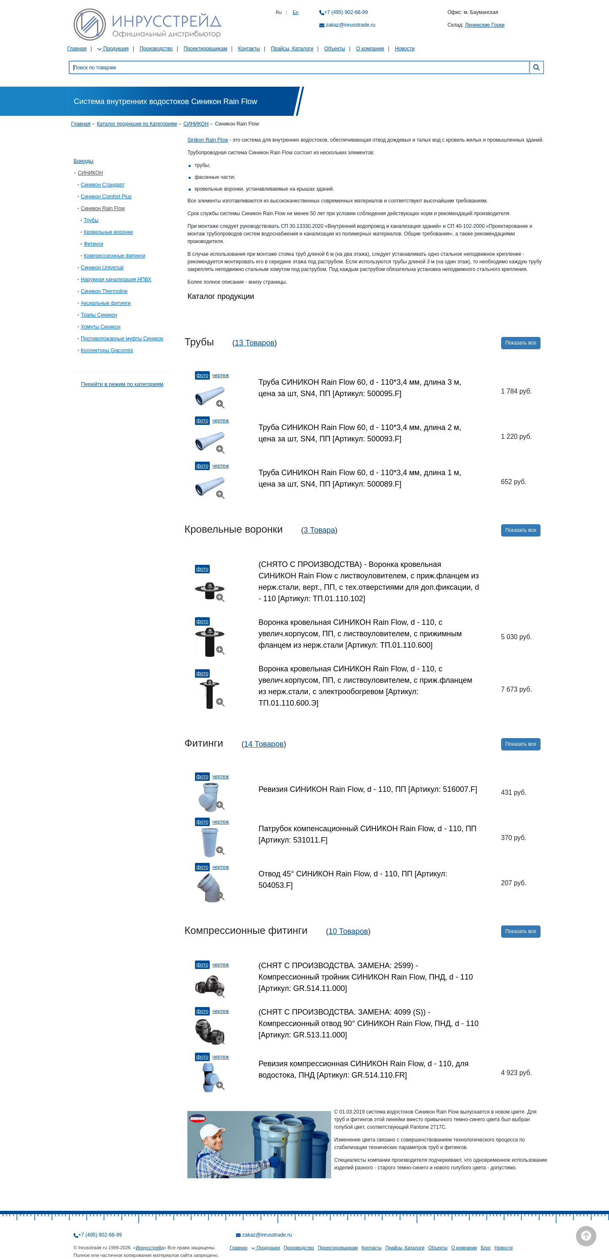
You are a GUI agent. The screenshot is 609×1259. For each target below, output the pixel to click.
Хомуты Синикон (101, 327)
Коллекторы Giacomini (107, 350)
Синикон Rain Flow (103, 208)
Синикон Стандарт (103, 185)
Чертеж (220, 375)
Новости (404, 49)
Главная (77, 49)
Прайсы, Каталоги (292, 49)
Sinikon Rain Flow (207, 140)
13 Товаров (254, 343)
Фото (202, 375)
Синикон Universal (102, 268)
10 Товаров (348, 931)
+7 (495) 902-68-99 (346, 12)
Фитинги (93, 244)
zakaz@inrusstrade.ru (351, 25)
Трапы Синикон (99, 315)
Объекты (335, 49)
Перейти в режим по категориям (122, 384)
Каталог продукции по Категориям (137, 124)
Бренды (83, 161)
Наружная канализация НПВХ (116, 279)
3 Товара (319, 530)
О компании (370, 49)
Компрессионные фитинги (114, 256)
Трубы (91, 220)
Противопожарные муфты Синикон (122, 339)
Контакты (249, 49)
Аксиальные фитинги (106, 303)
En (295, 12)
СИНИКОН (196, 124)
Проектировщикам (205, 49)
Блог (486, 1247)
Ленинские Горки (484, 25)
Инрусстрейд (150, 1247)
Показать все (520, 343)
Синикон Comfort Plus (106, 197)
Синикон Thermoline (104, 291)
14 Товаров (264, 744)
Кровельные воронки (108, 232)
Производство (156, 49)
